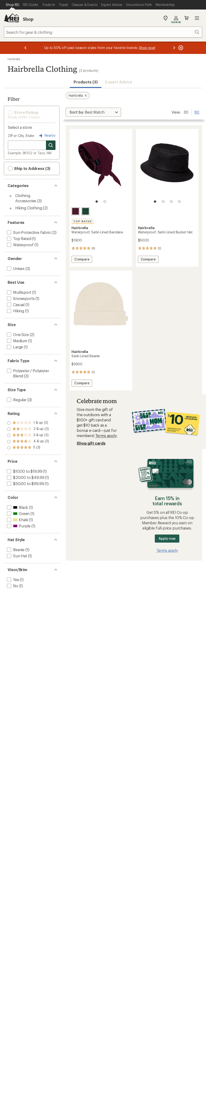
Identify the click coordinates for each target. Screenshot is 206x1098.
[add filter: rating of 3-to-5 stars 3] (28, 435)
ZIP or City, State (21, 136)
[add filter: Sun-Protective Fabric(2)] (28, 232)
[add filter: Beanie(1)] (15, 549)
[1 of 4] (155, 201)
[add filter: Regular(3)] (16, 399)
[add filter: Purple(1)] (18, 526)
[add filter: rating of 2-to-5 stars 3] (28, 441)
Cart (186, 18)
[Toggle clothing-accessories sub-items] (10, 196)
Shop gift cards (91, 443)
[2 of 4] (163, 201)
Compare (83, 260)
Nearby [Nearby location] (46, 136)
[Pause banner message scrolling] (180, 47)
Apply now (167, 538)
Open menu (197, 18)
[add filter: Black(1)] (17, 507)
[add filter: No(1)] (12, 585)
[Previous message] (25, 47)
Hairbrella (14, 59)
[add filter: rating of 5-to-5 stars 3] (28, 423)
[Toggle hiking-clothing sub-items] (10, 208)
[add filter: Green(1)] (18, 513)
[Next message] (174, 47)
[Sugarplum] (75, 211)
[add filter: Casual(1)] (15, 304)
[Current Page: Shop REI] (12, 5)
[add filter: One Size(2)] (17, 334)
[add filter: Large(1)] (14, 347)
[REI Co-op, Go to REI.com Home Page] (11, 18)
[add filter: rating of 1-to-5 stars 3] (28, 448)
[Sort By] (93, 112)
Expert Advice (118, 82)
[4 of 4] (179, 201)
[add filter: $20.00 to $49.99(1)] (25, 477)
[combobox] (103, 32)
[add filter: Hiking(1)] (15, 310)
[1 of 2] (97, 201)
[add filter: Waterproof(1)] (20, 244)
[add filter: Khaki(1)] (17, 519)
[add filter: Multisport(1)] (18, 292)
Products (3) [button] (86, 82)
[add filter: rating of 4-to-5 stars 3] (28, 429)
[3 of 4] (171, 201)
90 (196, 111)
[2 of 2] (105, 201)
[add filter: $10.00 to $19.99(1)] (24, 471)
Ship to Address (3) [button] (29, 168)
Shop (28, 19)
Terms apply (105, 435)
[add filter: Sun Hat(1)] (16, 556)
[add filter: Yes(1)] (12, 579)
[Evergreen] (85, 211)
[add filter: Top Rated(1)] (18, 238)
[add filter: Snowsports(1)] (20, 298)
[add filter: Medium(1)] (16, 340)
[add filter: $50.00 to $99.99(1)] (25, 483)
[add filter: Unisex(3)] (15, 268)
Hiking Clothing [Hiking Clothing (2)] (28, 208)
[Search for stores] (50, 145)
